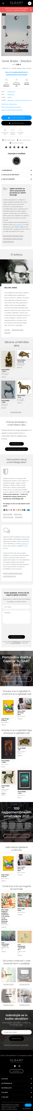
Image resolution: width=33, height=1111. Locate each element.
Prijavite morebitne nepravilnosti (12, 573)
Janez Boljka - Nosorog (21, 361)
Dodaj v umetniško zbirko (24, 140)
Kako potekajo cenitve (9, 576)
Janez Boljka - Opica (5, 370)
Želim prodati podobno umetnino (11, 110)
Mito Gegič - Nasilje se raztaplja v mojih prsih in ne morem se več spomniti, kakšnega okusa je (5, 916)
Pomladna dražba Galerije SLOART (16, 679)
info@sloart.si (25, 543)
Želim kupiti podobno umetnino (11, 107)
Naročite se (16, 1038)
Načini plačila (18, 514)
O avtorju (7, 329)
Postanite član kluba (16, 449)
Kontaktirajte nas (8, 241)
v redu (28, 1105)
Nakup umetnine (7, 514)
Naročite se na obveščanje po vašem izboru (16, 1045)
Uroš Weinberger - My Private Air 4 (21, 947)
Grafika (9, 97)
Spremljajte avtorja (17, 329)
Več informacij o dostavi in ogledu (13, 238)
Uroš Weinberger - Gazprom (5, 944)
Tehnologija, (24, 100)
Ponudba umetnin (8, 984)
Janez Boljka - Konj (21, 396)
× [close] (31, 9)
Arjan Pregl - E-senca (5, 719)
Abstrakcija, (10, 100)
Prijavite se (16, 444)
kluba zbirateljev (18, 224)
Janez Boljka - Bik (22, 749)
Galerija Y (16, 1071)
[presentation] (16, 628)
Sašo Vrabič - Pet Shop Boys (22, 712)
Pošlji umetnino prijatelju (16, 143)
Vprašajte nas (16, 637)
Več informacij (27, 1108)
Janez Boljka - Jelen (5, 401)
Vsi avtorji (7, 332)
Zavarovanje (18, 517)
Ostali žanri (10, 94)
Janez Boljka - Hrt (5, 786)
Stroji (30, 100)
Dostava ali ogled (8, 517)
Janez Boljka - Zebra (5, 761)
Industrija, (17, 100)
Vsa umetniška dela (15, 412)
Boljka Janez (11, 91)
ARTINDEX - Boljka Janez (9, 104)
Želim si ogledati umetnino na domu (13, 235)
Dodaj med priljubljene (8, 140)
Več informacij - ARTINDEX (16, 836)
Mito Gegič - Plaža (21, 909)
